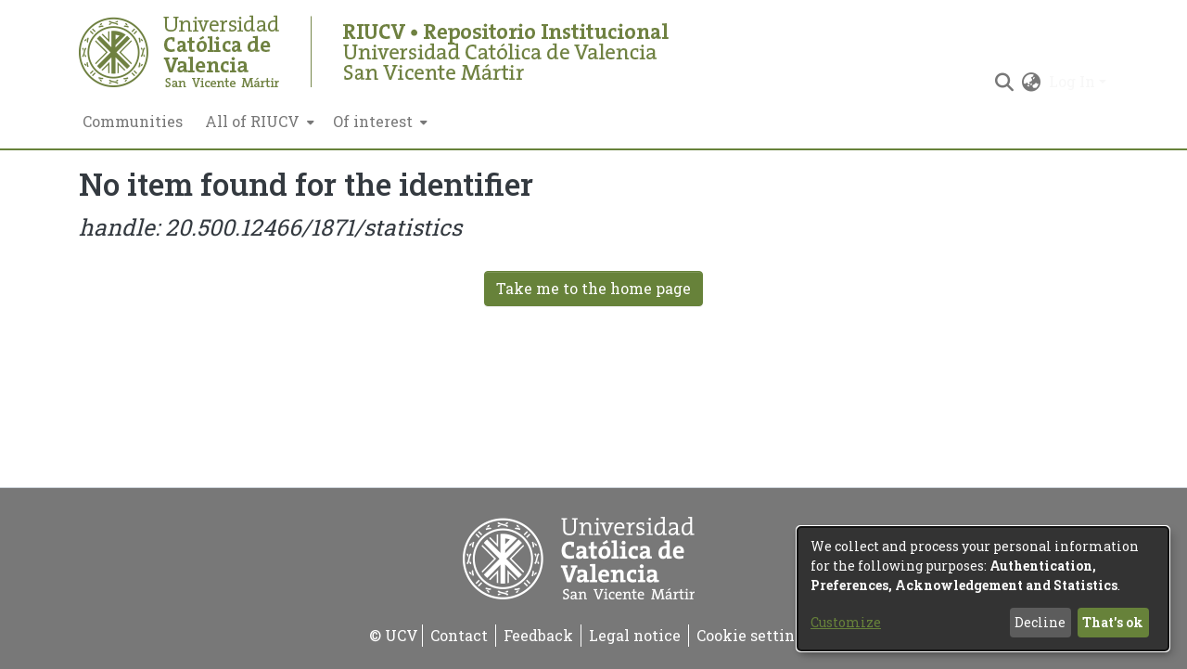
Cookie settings (753, 635)
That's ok (1112, 622)
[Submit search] (1004, 82)
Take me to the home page (593, 288)
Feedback (538, 635)
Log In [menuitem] (1072, 81)
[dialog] (983, 588)
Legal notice (635, 635)
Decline (1040, 622)
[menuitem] (257, 121)
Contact (459, 635)
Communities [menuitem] (133, 121)
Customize (845, 622)
